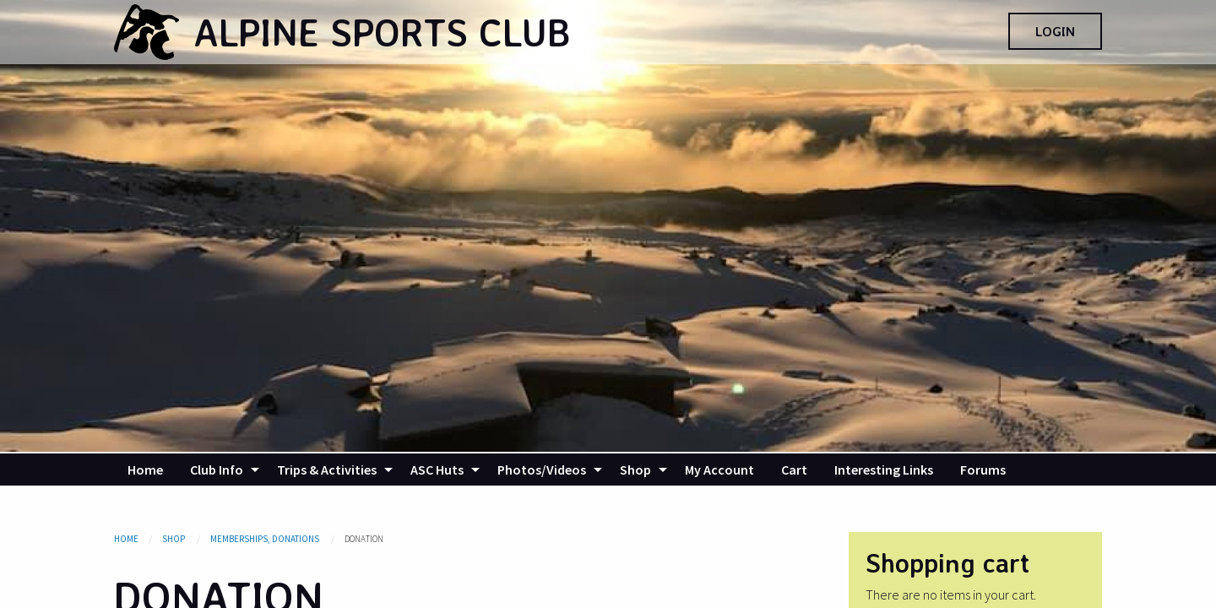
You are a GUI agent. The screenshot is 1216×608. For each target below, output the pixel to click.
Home (145, 469)
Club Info (216, 469)
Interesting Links (883, 469)
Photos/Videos (541, 469)
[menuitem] (145, 469)
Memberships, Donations (265, 539)
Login (1055, 31)
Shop (635, 469)
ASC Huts (437, 469)
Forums (983, 469)
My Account (719, 469)
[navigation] (608, 469)
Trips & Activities (327, 469)
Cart (794, 469)
